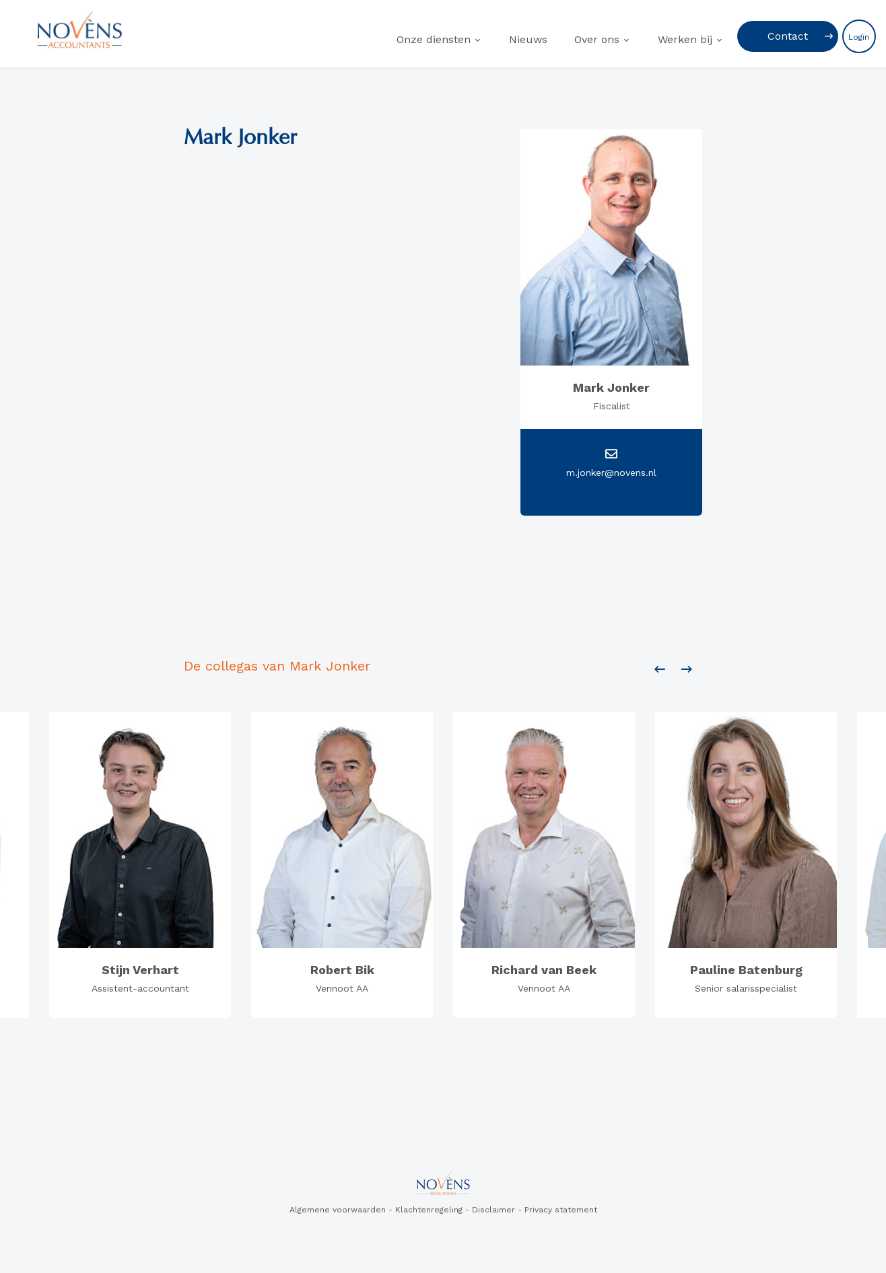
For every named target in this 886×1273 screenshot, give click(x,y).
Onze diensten (434, 39)
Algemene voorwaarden (337, 1209)
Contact (788, 36)
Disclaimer (493, 1209)
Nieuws (528, 39)
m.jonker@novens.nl (611, 472)
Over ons (596, 39)
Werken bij (685, 39)
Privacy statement (560, 1209)
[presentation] (659, 670)
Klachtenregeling (429, 1209)
